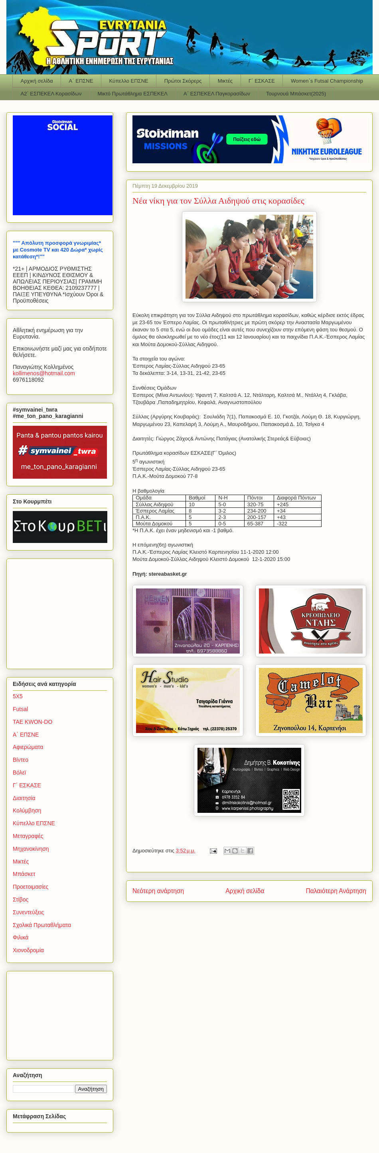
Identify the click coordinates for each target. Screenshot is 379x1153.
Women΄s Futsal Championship (327, 81)
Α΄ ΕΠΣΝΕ (81, 81)
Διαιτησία (24, 798)
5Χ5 (18, 696)
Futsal (20, 709)
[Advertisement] (63, 612)
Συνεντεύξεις (28, 912)
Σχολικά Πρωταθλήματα (42, 925)
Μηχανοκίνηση (31, 849)
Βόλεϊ (19, 772)
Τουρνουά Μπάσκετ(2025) (296, 94)
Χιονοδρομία (28, 950)
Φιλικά (20, 937)
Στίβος (20, 899)
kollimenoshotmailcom (44, 373)
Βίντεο (20, 760)
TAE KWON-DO (32, 722)
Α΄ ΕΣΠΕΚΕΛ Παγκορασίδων (217, 94)
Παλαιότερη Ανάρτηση (336, 891)
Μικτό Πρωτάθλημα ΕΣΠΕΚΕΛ (132, 94)
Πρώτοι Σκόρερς (183, 81)
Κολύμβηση (27, 810)
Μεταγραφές (28, 836)
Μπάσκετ (24, 874)
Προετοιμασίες (30, 887)
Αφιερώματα (28, 747)
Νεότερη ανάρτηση (158, 891)
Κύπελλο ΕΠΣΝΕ (128, 81)
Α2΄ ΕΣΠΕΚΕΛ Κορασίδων (51, 94)
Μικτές (225, 81)
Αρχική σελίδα (37, 81)
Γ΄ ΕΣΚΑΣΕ (262, 81)
